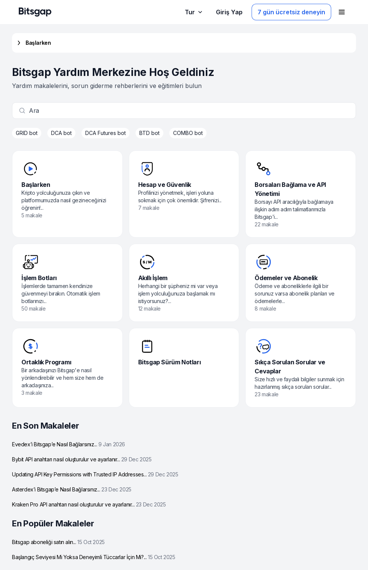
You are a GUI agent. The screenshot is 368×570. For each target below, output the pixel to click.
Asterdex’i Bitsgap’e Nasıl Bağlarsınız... (71, 489)
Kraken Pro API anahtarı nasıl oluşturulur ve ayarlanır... (89, 504)
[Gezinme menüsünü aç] (341, 12)
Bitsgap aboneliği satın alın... (58, 542)
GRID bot (27, 133)
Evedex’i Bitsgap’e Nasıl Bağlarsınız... (68, 444)
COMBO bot (188, 133)
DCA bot (61, 133)
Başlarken (33, 43)
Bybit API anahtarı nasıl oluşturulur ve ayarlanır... (81, 459)
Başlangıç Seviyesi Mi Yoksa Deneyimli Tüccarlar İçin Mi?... (93, 557)
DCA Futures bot (105, 133)
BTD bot (149, 133)
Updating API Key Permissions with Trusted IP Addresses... (95, 474)
